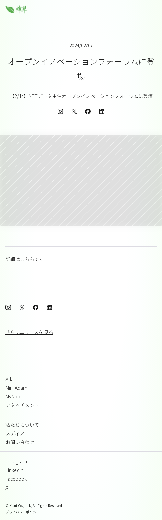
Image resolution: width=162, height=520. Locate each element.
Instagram (16, 461)
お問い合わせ (19, 441)
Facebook (16, 478)
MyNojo (13, 396)
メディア (14, 433)
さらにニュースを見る (29, 332)
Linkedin (14, 470)
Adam (11, 379)
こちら (27, 259)
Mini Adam (16, 387)
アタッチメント (22, 404)
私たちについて (22, 424)
